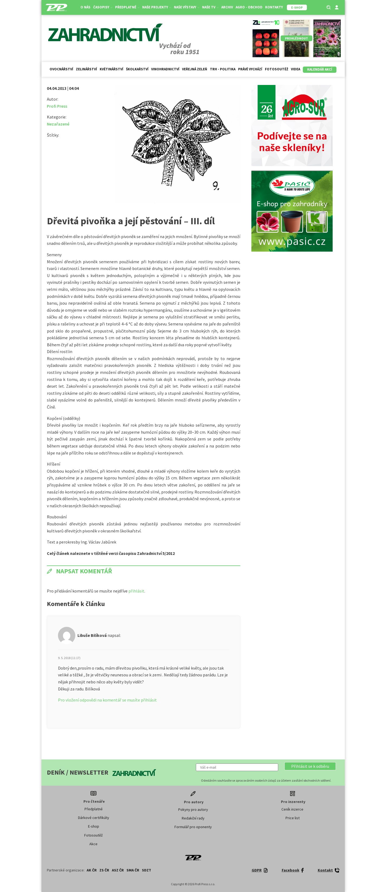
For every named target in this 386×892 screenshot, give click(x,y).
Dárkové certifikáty (93, 817)
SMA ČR (132, 870)
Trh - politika (222, 69)
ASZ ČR (118, 870)
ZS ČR (104, 870)
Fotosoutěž (276, 69)
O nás (85, 7)
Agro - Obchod (249, 7)
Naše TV (210, 7)
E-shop (93, 826)
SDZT (146, 870)
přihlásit (136, 591)
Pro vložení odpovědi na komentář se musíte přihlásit (107, 700)
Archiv (227, 7)
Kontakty (274, 7)
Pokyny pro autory (193, 809)
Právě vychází (250, 69)
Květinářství (111, 69)
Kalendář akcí (319, 69)
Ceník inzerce (292, 809)
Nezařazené (58, 124)
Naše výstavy (186, 7)
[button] (310, 766)
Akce (93, 843)
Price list (293, 817)
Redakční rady (193, 818)
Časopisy (102, 7)
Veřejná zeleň (194, 69)
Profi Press (57, 106)
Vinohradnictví (165, 69)
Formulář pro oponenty (193, 826)
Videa (295, 69)
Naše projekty (156, 7)
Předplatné (127, 7)
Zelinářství (86, 69)
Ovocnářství (61, 69)
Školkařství (137, 69)
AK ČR (92, 870)
